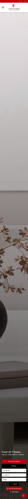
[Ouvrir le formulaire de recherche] (14, 486)
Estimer (14, 468)
